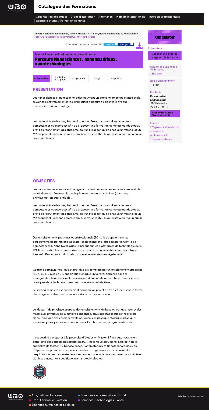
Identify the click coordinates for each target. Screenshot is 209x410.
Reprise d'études (162, 139)
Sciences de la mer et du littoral (102, 395)
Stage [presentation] (97, 78)
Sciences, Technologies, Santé (101, 400)
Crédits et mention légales (190, 396)
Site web (157, 73)
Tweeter (111, 44)
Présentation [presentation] (41, 78)
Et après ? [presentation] (116, 78)
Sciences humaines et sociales (52, 405)
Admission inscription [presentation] (60, 78)
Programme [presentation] (78, 78)
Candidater (165, 37)
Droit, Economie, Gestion (48, 400)
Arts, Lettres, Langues (45, 395)
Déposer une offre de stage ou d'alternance (165, 55)
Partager (126, 44)
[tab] (41, 78)
